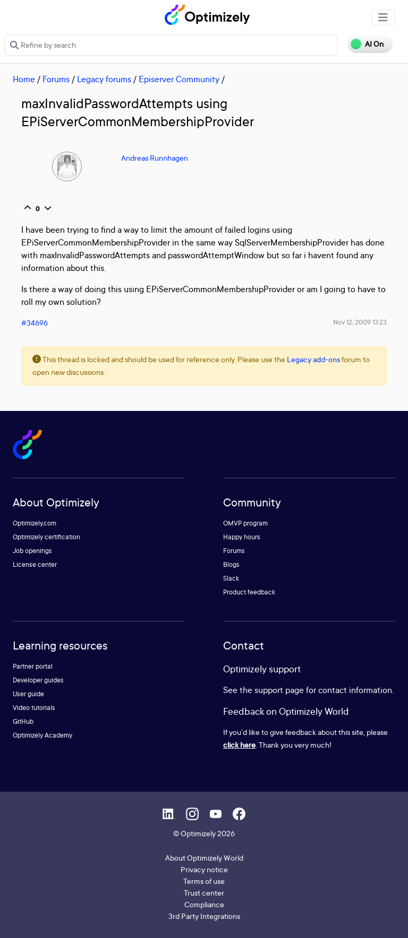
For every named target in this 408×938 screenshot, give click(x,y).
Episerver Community (179, 79)
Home (24, 79)
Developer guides (38, 680)
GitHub (23, 721)
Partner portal (33, 666)
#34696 (34, 323)
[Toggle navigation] (383, 17)
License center (35, 564)
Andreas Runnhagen (154, 158)
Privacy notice (204, 869)
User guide (28, 693)
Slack (231, 578)
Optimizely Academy (42, 735)
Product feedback (249, 592)
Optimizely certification (46, 536)
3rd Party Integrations (204, 916)
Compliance (204, 904)
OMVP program (245, 523)
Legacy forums (104, 79)
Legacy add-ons (313, 359)
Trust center (204, 893)
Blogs (231, 564)
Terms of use (204, 881)
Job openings (32, 550)
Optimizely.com (34, 523)
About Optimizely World (204, 858)
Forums (56, 79)
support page (279, 690)
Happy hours (241, 536)
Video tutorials (34, 707)
